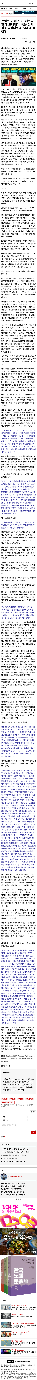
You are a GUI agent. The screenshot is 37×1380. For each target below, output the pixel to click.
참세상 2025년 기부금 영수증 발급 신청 (25, 12)
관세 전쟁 (30, 1099)
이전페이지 (23, 1365)
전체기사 (4, 8)
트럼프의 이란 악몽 (24, 1333)
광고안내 (16, 1365)
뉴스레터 (30, 1365)
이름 (4, 1116)
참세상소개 (4, 1365)
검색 (34, 3)
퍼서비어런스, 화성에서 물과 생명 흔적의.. (14, 1194)
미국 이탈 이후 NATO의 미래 (11, 1158)
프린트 (34, 42)
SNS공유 (26, 42)
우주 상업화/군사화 (14, 1176)
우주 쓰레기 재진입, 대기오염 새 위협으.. (13, 1186)
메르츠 (21, 1099)
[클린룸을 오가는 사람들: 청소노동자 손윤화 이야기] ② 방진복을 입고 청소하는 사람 (24, 1307)
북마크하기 (30, 42)
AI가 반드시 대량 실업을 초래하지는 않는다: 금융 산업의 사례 (24, 1352)
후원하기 (10, 1365)
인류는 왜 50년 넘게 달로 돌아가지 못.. (13, 1192)
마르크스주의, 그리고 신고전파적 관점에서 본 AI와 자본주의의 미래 (24, 1325)
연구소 (31, 8)
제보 (31, 3)
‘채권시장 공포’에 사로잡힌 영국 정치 (13, 1161)
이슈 (10, 8)
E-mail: (19, 1375)
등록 (33, 1132)
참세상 (18, 3)
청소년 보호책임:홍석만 (15, 1367)
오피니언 (24, 8)
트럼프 (5, 1099)
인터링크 (16, 8)
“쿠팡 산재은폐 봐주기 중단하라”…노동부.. (15, 1152)
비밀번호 (5, 1120)
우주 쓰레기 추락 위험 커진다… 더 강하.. (13, 1183)
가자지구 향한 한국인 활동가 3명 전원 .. (14, 1155)
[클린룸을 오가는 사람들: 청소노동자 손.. (15, 1149)
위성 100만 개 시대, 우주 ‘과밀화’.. (11, 1189)
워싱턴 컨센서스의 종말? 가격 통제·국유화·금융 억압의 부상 (24, 1343)
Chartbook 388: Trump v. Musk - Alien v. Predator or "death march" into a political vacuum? (17, 1059)
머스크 (13, 1099)
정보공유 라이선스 (24, 1378)
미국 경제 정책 (7, 1102)
